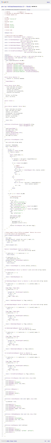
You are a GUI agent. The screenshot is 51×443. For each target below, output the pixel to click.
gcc (6, 6)
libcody (28, 6)
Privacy (11, 441)
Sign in (48, 2)
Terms (15, 441)
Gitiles (8, 441)
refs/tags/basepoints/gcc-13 (16, 6)
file (28, 9)
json (49, 441)
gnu (2, 6)
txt (45, 441)
